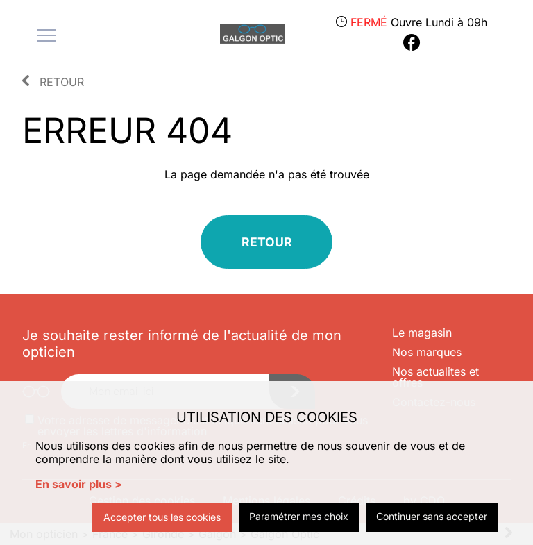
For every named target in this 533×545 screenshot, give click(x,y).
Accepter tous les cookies (162, 517)
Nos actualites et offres (435, 377)
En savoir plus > (78, 484)
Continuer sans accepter (431, 516)
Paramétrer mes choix (298, 516)
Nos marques (427, 352)
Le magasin (422, 332)
